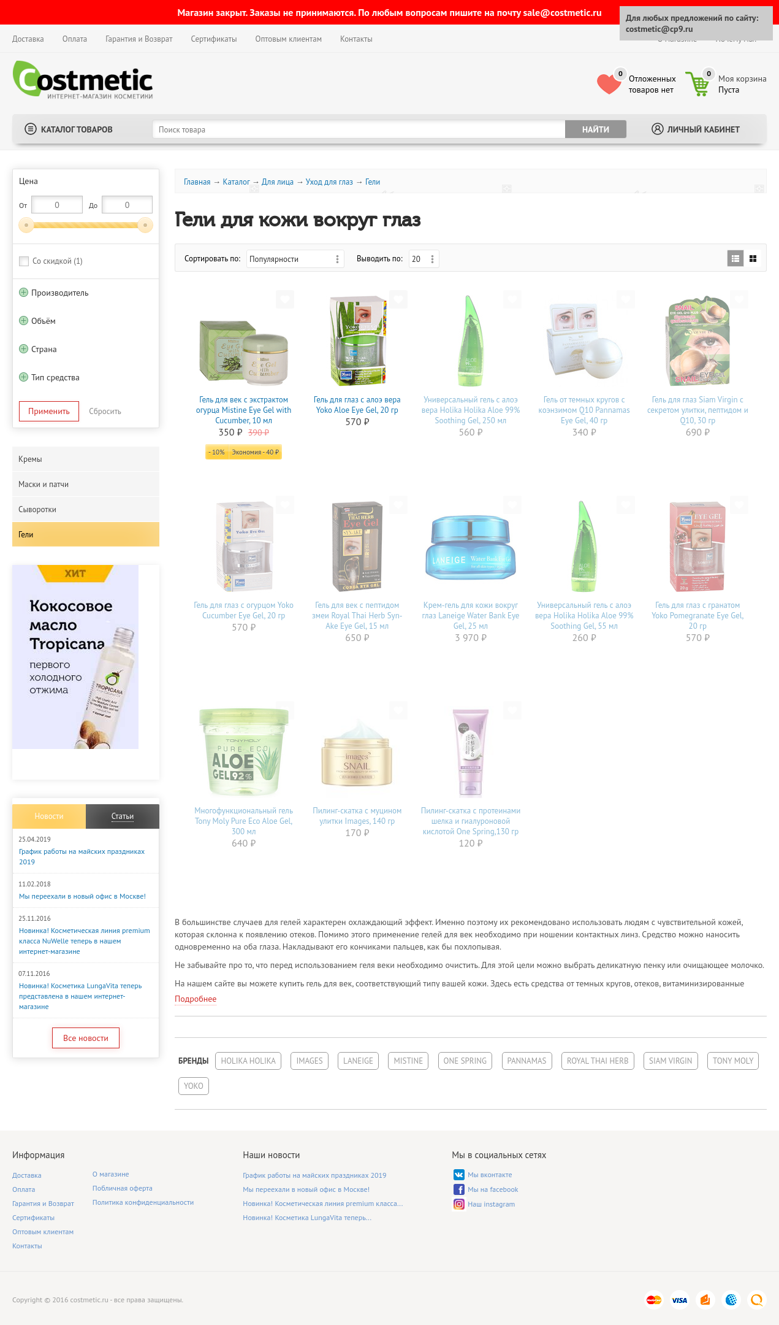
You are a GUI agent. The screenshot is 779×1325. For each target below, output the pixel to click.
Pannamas (527, 1061)
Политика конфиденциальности (143, 1202)
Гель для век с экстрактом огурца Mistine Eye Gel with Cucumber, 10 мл (244, 410)
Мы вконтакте (490, 1174)
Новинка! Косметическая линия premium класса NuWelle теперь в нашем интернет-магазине (84, 941)
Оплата (75, 39)
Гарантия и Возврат (138, 39)
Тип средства (55, 377)
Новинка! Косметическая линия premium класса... (323, 1203)
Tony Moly (733, 1061)
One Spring (465, 1061)
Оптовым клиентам (288, 39)
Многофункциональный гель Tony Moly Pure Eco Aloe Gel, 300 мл (243, 821)
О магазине (111, 1173)
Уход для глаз (329, 182)
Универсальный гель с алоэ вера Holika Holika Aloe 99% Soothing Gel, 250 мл (471, 410)
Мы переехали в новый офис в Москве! (82, 896)
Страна (44, 349)
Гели (25, 534)
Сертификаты (214, 39)
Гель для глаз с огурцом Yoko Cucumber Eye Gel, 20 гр (244, 610)
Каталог (235, 182)
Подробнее (195, 998)
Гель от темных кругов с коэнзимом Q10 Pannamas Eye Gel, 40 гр (584, 410)
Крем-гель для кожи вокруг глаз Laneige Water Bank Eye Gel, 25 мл (470, 615)
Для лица (278, 182)
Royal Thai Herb (598, 1061)
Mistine (408, 1061)
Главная (197, 182)
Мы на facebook (493, 1189)
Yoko (193, 1086)
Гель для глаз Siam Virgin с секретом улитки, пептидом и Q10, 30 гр (697, 410)
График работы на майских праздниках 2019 (314, 1175)
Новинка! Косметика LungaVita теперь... (307, 1217)
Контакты (356, 39)
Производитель (59, 292)
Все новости (85, 1037)
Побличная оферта (123, 1187)
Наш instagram (491, 1203)
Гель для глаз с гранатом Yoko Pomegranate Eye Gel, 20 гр (697, 615)
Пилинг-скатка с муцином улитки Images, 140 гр (357, 815)
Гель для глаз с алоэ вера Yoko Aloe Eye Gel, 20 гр (357, 404)
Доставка (28, 39)
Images (309, 1061)
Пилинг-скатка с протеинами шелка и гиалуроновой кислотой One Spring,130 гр (471, 821)
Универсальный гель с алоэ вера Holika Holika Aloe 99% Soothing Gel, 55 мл (584, 615)
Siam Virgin (670, 1061)
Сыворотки (37, 509)
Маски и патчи (43, 484)
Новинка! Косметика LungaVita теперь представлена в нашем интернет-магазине (80, 996)
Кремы (30, 459)
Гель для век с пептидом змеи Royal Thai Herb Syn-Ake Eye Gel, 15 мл (357, 615)
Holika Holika (248, 1061)
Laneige (358, 1061)
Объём (43, 320)
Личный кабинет (703, 129)
